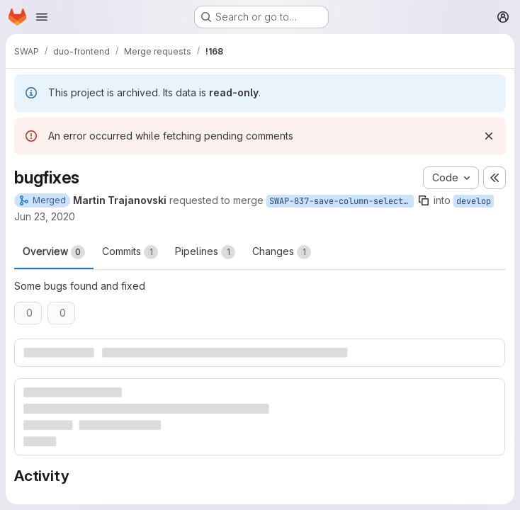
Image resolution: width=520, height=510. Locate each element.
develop (473, 201)
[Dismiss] (488, 136)
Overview (54, 252)
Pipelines (205, 252)
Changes (281, 252)
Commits (130, 252)
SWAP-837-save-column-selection (341, 201)
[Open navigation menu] (41, 17)
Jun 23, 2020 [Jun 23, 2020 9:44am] (44, 216)
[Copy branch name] (423, 200)
